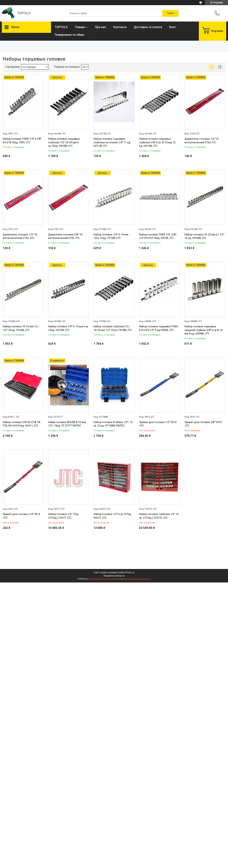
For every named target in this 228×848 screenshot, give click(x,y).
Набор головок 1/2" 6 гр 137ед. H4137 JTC (112, 516)
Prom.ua (130, 572)
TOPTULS (61, 27)
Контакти (119, 27)
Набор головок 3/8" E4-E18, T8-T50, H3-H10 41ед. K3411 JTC (22, 424)
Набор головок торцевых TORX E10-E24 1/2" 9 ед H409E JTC (158, 328)
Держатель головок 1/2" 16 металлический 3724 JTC (201, 140)
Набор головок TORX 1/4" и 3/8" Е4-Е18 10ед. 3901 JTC (22, 140)
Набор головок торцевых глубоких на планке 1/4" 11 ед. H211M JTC (112, 142)
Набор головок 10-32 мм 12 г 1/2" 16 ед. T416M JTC (21, 328)
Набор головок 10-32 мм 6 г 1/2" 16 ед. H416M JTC (204, 236)
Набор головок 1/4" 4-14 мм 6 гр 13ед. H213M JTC (68, 328)
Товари (80, 27)
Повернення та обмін (69, 34)
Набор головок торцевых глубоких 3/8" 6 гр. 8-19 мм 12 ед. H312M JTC (157, 142)
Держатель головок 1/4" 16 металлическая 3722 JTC (20, 236)
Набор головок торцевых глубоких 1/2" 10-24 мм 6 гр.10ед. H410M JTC (64, 142)
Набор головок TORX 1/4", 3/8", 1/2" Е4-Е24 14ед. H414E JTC (158, 236)
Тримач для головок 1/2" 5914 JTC (157, 424)
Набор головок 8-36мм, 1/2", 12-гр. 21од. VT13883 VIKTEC (113, 424)
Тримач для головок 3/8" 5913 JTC (203, 424)
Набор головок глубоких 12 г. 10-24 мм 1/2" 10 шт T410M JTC (112, 328)
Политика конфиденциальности (133, 579)
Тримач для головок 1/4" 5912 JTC (21, 516)
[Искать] (170, 13)
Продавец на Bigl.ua (114, 575)
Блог (172, 27)
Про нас (100, 27)
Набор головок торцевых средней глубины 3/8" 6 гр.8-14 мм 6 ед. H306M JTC (203, 330)
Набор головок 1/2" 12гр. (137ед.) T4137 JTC (63, 516)
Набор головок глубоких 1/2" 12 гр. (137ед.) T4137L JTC (159, 516)
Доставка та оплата (148, 27)
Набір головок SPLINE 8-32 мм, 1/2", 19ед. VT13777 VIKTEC (67, 424)
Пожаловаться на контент (102, 579)
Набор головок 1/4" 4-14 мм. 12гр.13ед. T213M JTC (111, 236)
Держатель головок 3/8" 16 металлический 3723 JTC (65, 236)
